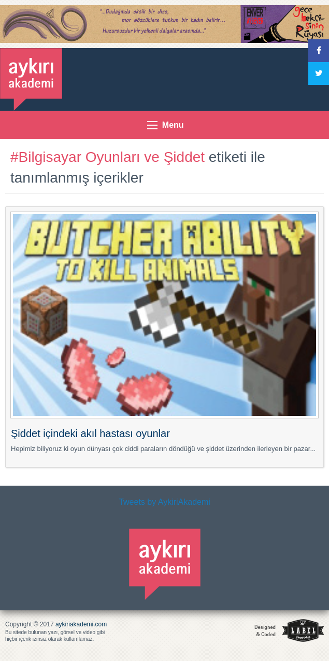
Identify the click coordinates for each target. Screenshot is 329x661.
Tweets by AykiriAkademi (164, 502)
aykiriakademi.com (81, 624)
